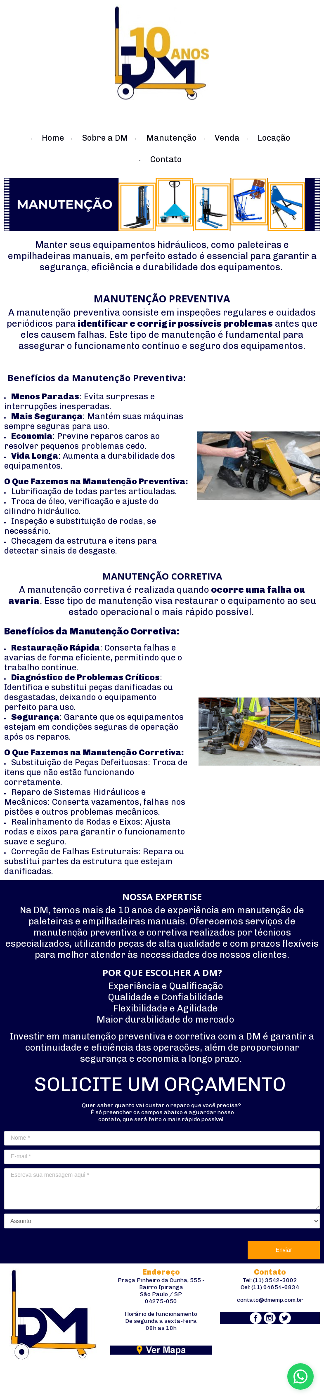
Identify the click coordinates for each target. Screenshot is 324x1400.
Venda (227, 138)
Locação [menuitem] (274, 138)
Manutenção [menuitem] (171, 138)
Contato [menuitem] (166, 159)
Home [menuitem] (53, 138)
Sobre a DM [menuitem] (105, 138)
